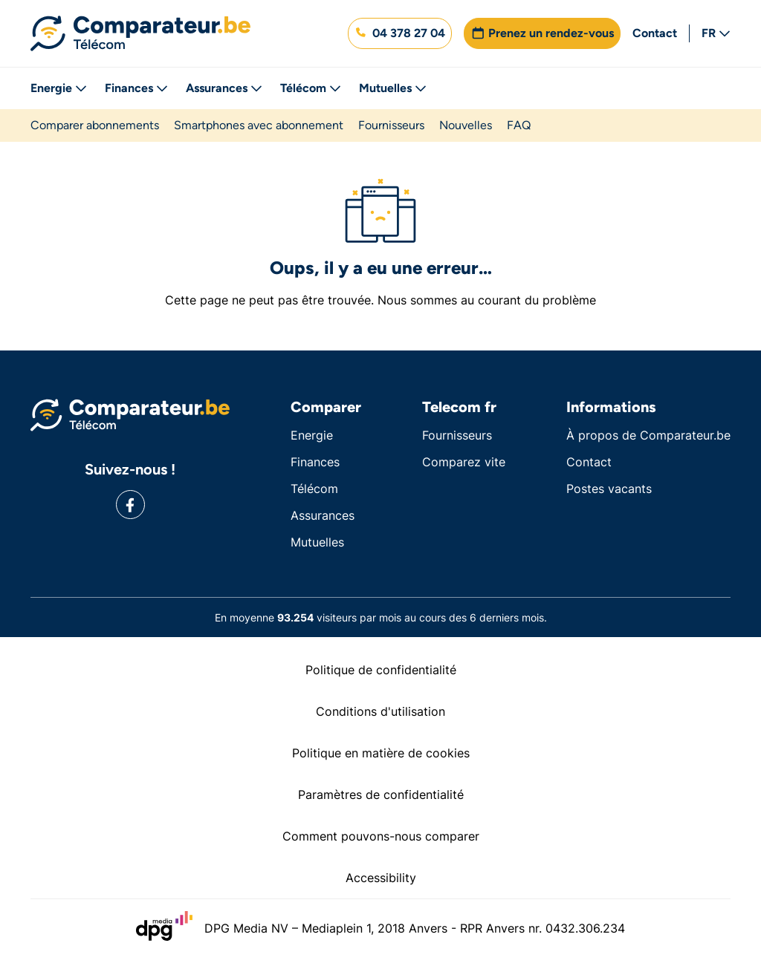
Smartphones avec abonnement (258, 125)
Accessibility (381, 877)
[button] (400, 33)
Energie (58, 88)
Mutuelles (393, 88)
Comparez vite (463, 461)
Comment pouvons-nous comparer (380, 836)
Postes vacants (609, 488)
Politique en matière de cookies (381, 752)
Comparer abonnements (94, 125)
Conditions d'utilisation (380, 711)
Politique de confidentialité (380, 669)
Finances (136, 88)
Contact (654, 33)
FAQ (519, 125)
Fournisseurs (391, 125)
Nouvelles (465, 125)
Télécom (310, 88)
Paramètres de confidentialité (381, 794)
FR (716, 33)
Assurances (224, 88)
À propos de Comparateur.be (648, 435)
